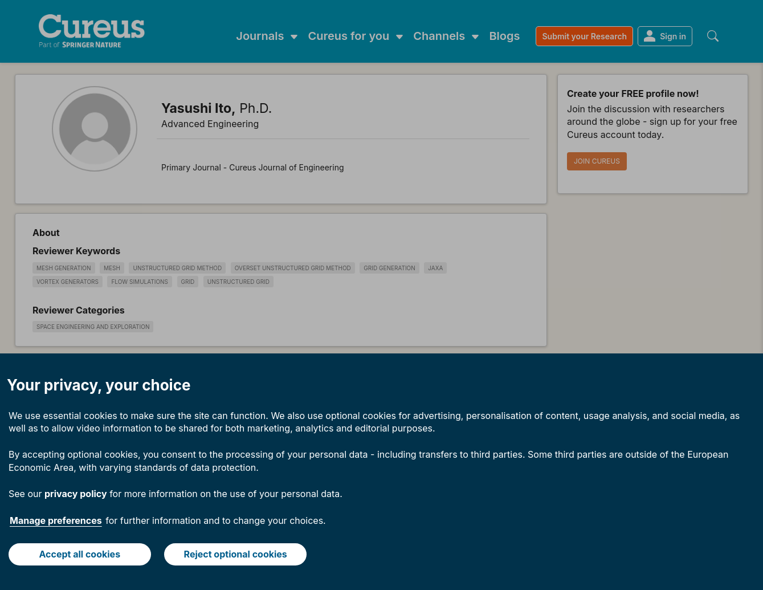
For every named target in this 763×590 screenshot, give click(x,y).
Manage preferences (56, 520)
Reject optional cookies (235, 554)
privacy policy (75, 493)
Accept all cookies (79, 554)
